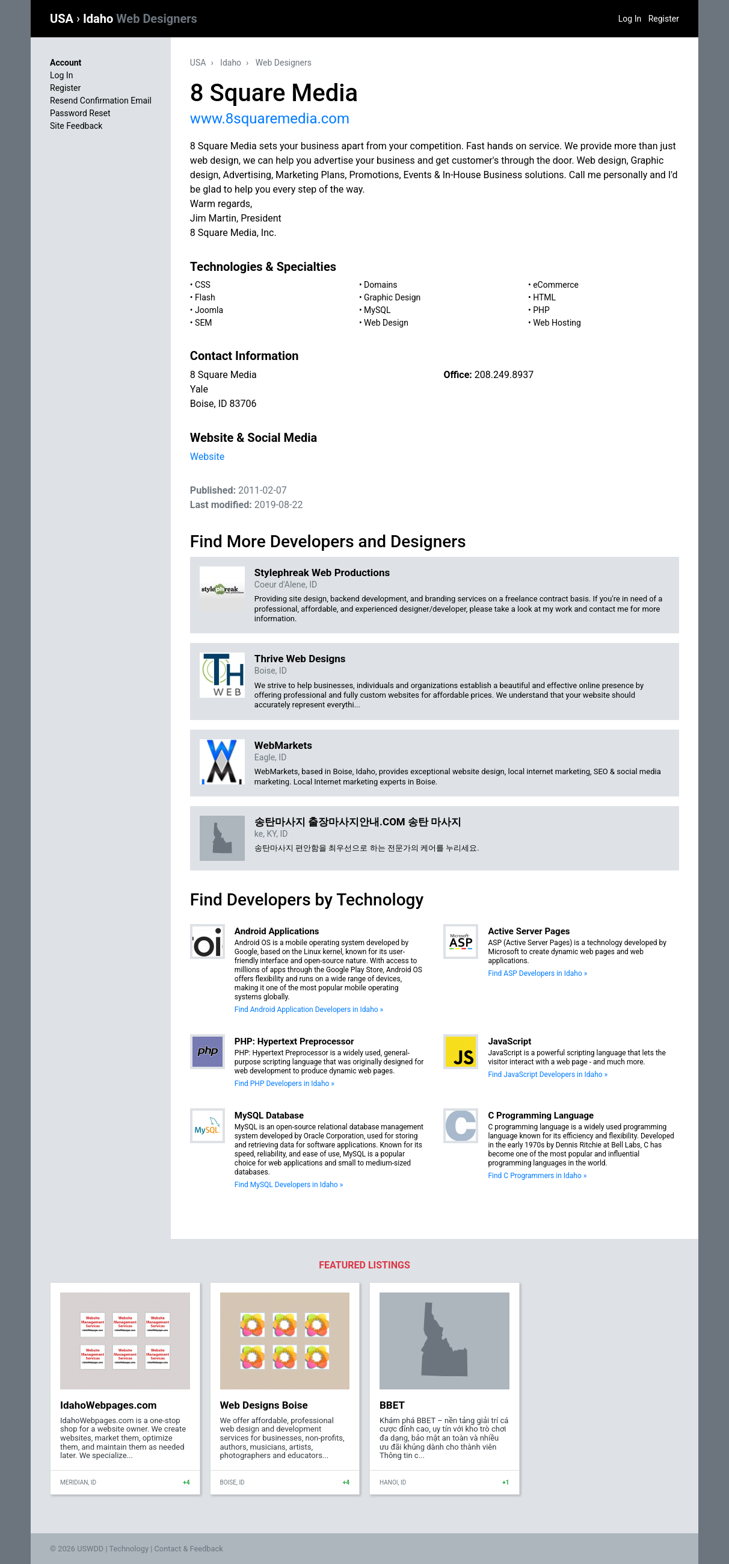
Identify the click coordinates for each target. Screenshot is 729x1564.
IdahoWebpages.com (108, 1405)
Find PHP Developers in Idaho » (284, 1083)
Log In (629, 18)
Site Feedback (76, 126)
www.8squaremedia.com (269, 118)
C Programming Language (541, 1115)
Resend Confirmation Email (101, 100)
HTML (544, 297)
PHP (541, 310)
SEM (203, 322)
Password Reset (80, 113)
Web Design (386, 322)
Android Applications (277, 931)
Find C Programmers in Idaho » (537, 1175)
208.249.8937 (504, 374)
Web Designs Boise (264, 1405)
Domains (380, 285)
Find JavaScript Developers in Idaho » (548, 1074)
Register (663, 18)
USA (63, 18)
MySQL (377, 310)
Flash (205, 297)
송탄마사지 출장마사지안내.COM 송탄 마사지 (357, 822)
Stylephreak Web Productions (322, 572)
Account (65, 62)
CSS (203, 285)
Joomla (209, 310)
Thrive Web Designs (300, 659)
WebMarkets (283, 745)
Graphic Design (392, 297)
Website (207, 456)
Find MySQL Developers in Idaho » (289, 1185)
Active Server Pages (529, 931)
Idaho (140, 18)
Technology (129, 1548)
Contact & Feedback (189, 1548)
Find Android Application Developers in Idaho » (309, 1009)
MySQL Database (269, 1115)
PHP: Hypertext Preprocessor (294, 1041)
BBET (392, 1405)
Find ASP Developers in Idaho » (537, 973)
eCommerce (556, 285)
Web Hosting (557, 322)
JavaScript (509, 1041)
